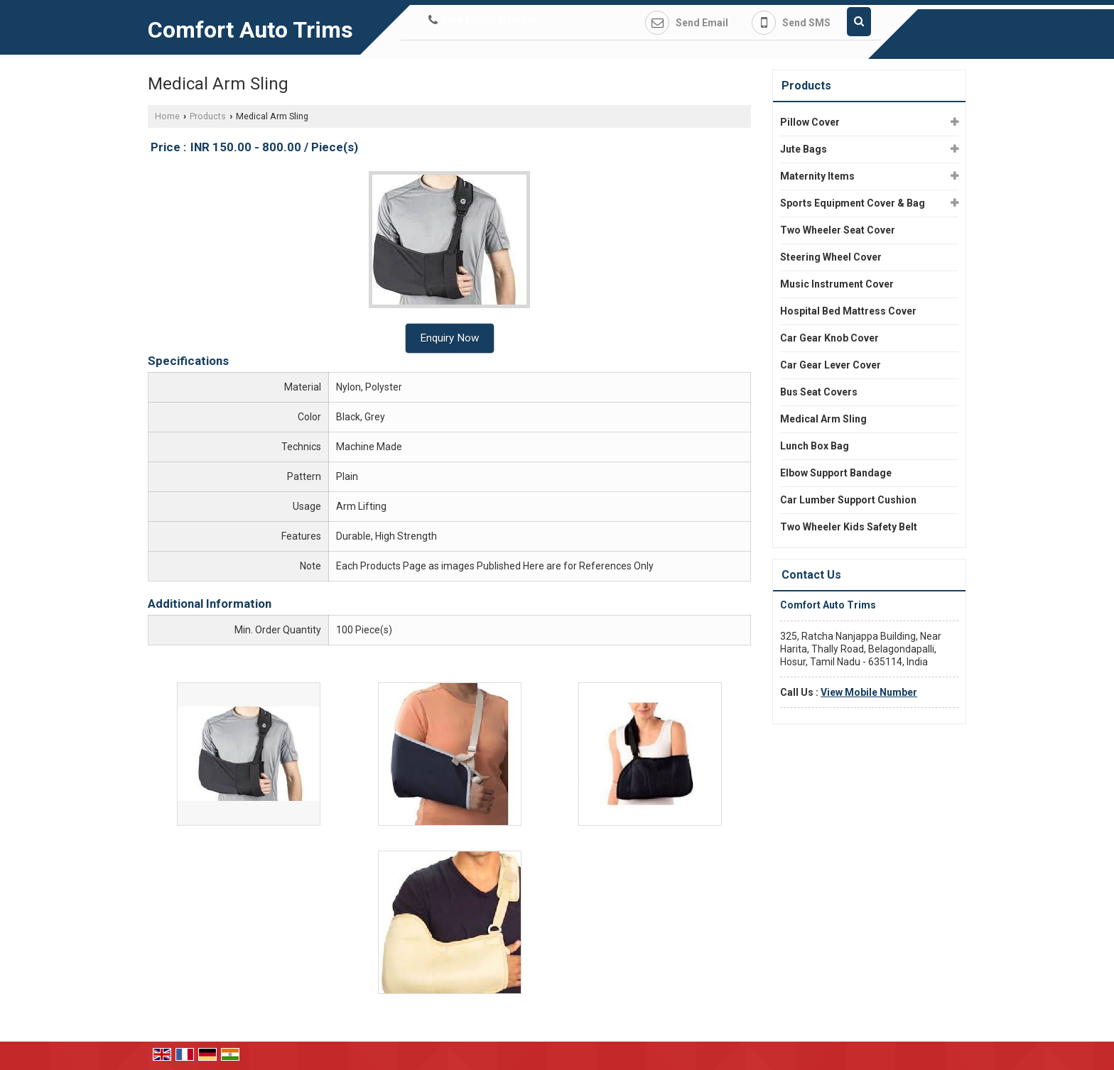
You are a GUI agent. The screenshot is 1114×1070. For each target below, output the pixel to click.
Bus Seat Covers (819, 392)
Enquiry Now (450, 338)
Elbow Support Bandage (836, 473)
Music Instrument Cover (837, 284)
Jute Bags (803, 149)
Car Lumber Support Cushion (848, 500)
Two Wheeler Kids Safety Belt (848, 527)
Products (208, 116)
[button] (488, 20)
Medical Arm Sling (823, 419)
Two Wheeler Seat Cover (837, 230)
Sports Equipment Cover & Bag (852, 203)
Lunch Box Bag (814, 446)
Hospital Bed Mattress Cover (848, 311)
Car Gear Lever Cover (830, 365)
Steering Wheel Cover (831, 257)
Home (167, 116)
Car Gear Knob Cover (829, 338)
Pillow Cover (810, 122)
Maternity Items (817, 176)
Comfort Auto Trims (250, 29)
